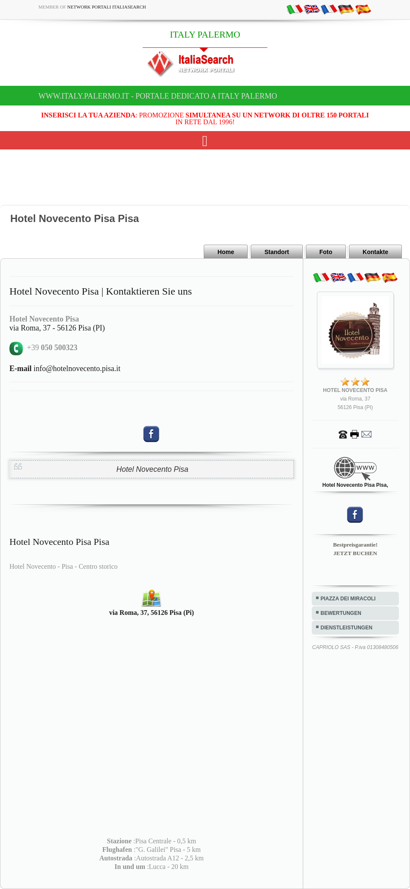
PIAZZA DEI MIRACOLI (348, 599)
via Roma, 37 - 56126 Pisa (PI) (57, 328)
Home (225, 252)
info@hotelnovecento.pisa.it (64, 368)
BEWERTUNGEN (341, 613)
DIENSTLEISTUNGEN (346, 628)
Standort (276, 252)
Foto (325, 252)
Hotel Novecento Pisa (152, 469)
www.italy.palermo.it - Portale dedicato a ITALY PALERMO (157, 96)
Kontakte (375, 252)
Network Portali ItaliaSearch (106, 6)
